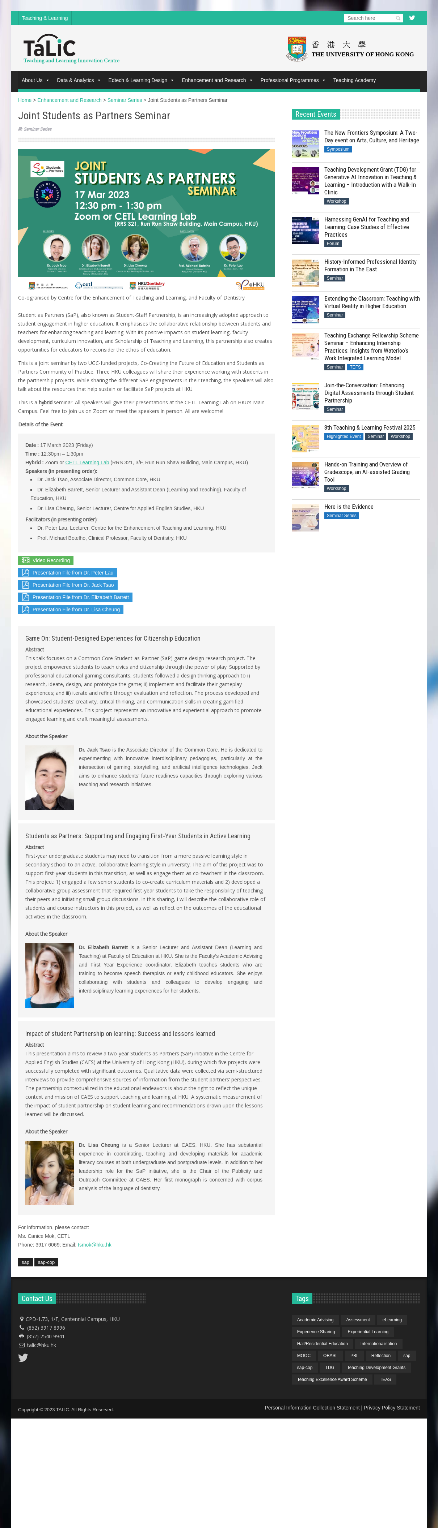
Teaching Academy (354, 80)
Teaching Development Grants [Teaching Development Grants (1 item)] (376, 1367)
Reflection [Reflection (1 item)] (381, 1355)
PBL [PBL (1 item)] (354, 1355)
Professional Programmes (293, 80)
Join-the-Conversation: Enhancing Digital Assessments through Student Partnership (369, 393)
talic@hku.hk (41, 1345)
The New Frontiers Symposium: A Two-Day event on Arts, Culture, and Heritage (371, 136)
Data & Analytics (79, 80)
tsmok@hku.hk (94, 1245)
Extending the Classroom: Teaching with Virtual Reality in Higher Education (372, 302)
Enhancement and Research (217, 80)
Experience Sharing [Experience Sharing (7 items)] (316, 1331)
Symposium (338, 149)
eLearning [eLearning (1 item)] (392, 1319)
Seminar (335, 278)
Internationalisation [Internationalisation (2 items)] (379, 1343)
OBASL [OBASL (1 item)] (330, 1355)
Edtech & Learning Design (142, 80)
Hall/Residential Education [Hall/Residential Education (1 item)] (322, 1343)
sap (25, 1262)
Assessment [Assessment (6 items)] (358, 1319)
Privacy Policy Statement (392, 1408)
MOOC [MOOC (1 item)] (304, 1355)
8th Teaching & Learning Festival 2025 (369, 427)
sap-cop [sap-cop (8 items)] (305, 1367)
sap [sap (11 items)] (406, 1355)
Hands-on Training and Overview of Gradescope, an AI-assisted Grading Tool (367, 472)
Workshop (336, 201)
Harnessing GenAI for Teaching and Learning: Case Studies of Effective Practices (366, 227)
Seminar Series (37, 129)
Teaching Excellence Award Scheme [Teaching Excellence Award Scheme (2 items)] (332, 1379)
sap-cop (46, 1262)
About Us (36, 80)
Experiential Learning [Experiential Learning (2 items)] (368, 1331)
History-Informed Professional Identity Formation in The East (370, 265)
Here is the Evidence (349, 506)
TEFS (355, 367)
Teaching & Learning (45, 18)
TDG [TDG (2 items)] (329, 1367)
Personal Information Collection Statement (312, 1408)
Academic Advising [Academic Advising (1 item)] (315, 1319)
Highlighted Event (344, 436)
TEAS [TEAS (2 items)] (385, 1379)
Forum (333, 243)
